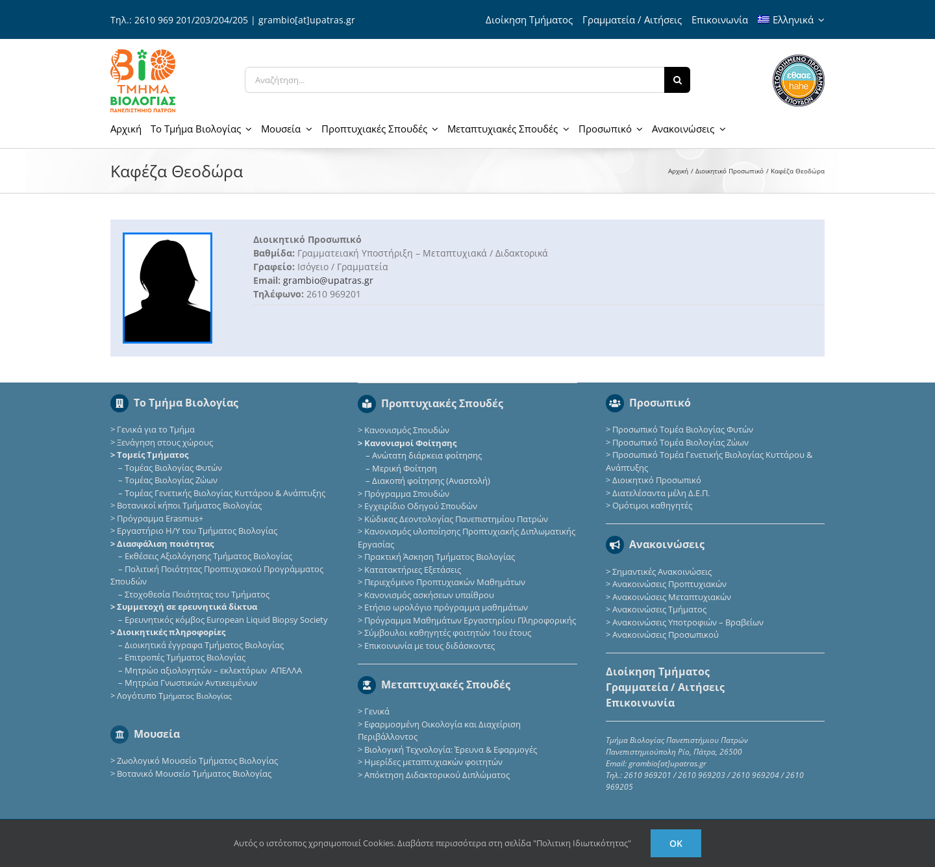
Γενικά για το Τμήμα (156, 429)
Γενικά (377, 711)
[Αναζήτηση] (677, 80)
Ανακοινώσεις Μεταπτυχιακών (671, 597)
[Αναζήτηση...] (454, 80)
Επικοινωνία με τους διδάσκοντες (429, 645)
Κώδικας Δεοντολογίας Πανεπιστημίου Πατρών (456, 519)
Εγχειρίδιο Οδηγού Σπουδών (420, 506)
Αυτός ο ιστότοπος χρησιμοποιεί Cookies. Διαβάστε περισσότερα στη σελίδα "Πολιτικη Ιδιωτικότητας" (432, 843)
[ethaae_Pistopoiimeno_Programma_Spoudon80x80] (799, 59)
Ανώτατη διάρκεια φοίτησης (427, 455)
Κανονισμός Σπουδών (406, 430)
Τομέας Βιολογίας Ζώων (171, 480)
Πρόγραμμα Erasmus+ (160, 518)
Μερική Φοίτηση (404, 468)
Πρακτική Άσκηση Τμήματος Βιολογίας (439, 556)
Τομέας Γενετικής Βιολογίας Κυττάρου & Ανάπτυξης (225, 493)
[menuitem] (791, 19)
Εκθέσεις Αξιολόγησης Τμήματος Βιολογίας (208, 556)
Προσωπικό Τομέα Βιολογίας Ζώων (680, 442)
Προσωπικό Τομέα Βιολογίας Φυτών (682, 429)
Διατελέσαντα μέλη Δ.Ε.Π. (661, 493)
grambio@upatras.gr (328, 280)
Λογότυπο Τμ (174, 695)
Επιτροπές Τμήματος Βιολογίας (185, 657)
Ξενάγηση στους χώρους (165, 442)
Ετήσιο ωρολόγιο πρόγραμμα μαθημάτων (446, 607)
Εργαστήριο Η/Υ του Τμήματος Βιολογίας (197, 530)
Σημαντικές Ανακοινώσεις (662, 571)
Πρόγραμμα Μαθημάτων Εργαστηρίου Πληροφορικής (470, 620)
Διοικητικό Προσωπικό (656, 480)
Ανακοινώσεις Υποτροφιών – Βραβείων (688, 622)
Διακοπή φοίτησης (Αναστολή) (431, 480)
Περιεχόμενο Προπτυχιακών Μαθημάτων (444, 582)
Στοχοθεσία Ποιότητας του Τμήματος (197, 594)
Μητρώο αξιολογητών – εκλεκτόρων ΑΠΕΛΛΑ (213, 670)
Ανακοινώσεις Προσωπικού (665, 634)
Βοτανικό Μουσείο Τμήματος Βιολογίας (194, 773)
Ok (675, 843)
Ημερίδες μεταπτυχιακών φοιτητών (433, 762)
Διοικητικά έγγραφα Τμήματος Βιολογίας (204, 645)
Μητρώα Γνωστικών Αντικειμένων (191, 682)
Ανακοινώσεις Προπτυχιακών (668, 584)
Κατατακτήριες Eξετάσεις (412, 569)
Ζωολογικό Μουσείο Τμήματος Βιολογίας (197, 760)
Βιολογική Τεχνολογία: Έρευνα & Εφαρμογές (449, 749)
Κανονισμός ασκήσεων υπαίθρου (429, 595)
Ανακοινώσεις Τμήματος (659, 609)
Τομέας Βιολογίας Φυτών (173, 467)
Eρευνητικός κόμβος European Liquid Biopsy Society (226, 619)
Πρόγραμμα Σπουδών (406, 493)
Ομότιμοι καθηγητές (652, 505)
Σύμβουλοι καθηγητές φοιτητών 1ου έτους (447, 632)
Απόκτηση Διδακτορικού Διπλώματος (437, 775)
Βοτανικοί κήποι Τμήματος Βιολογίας (189, 505)
